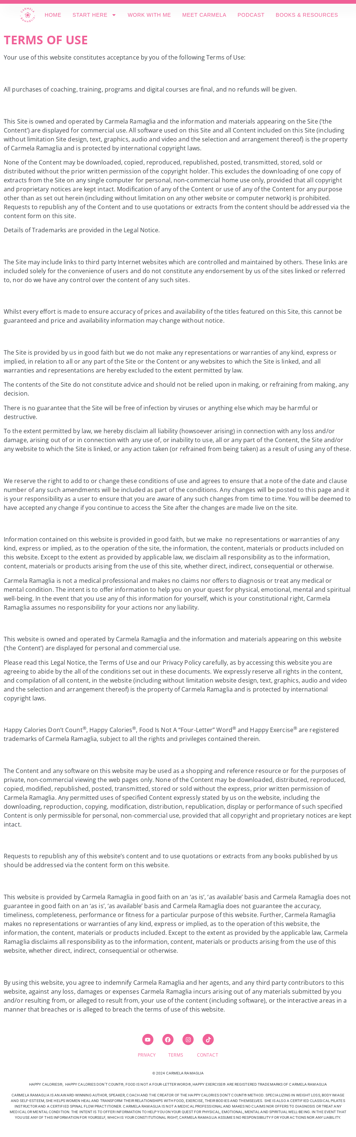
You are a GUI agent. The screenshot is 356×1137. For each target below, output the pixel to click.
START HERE (95, 14)
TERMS (182, 1055)
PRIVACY (153, 1055)
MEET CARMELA (204, 15)
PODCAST (251, 15)
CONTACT (207, 1055)
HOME (53, 15)
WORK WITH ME (149, 15)
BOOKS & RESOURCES (307, 15)
